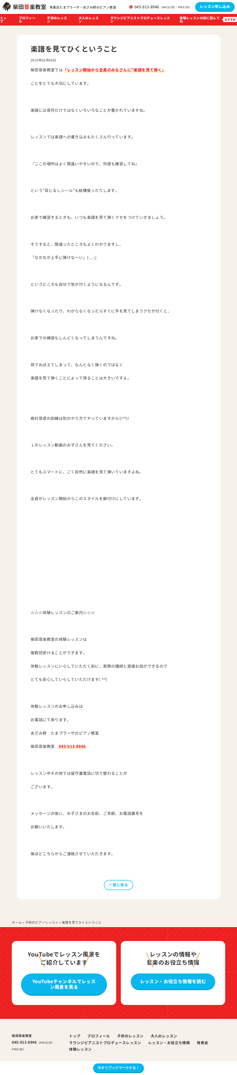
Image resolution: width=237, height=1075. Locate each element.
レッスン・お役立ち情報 (169, 1042)
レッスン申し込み (215, 6)
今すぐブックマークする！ (118, 1068)
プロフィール (27, 19)
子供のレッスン (57, 19)
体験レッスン (80, 1049)
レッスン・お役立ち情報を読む (173, 981)
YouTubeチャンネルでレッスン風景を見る (64, 984)
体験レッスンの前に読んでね (200, 19)
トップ (3, 19)
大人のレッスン (89, 19)
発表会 (202, 1042)
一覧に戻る (118, 884)
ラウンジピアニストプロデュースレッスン (140, 19)
